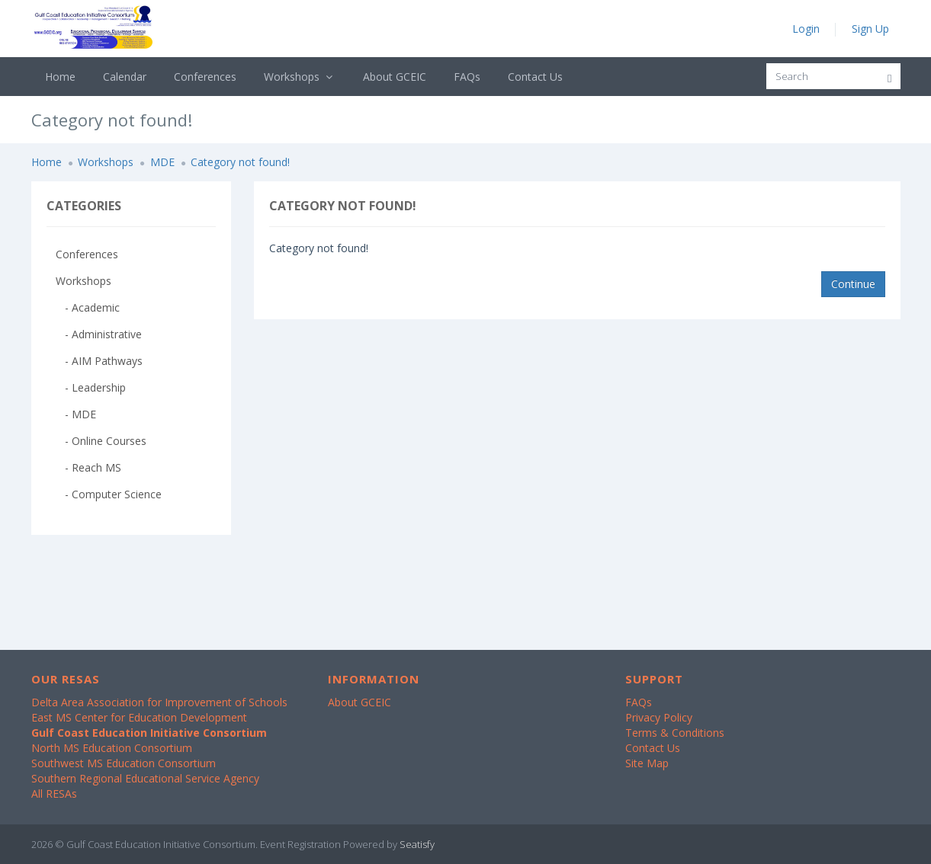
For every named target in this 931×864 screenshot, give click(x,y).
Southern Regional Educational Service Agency (145, 778)
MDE (162, 162)
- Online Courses (101, 441)
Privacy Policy (658, 717)
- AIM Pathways (99, 361)
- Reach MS (88, 467)
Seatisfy (417, 844)
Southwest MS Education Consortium (123, 763)
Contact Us (535, 76)
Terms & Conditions (674, 732)
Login (806, 28)
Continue (853, 284)
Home (60, 76)
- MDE (76, 414)
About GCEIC (394, 76)
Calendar (124, 76)
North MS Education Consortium (111, 748)
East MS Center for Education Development (139, 717)
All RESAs (54, 793)
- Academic (88, 307)
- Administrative (99, 334)
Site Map (647, 763)
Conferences (205, 76)
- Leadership (91, 387)
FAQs (467, 76)
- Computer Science (109, 494)
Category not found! (240, 162)
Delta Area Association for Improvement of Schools (159, 702)
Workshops (300, 76)
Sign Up (870, 28)
